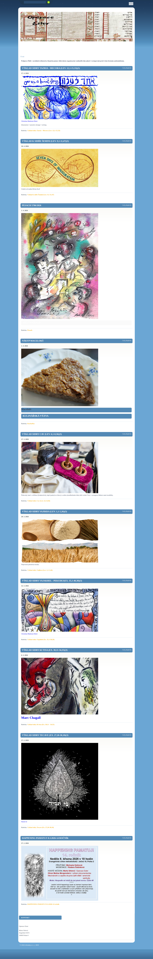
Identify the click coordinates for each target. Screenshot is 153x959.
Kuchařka (31, 423)
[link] (76, 416)
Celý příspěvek (126, 68)
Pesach (29, 330)
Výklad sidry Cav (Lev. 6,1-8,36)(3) (42, 434)
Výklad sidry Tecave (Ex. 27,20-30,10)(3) (45, 735)
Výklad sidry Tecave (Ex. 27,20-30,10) (40, 827)
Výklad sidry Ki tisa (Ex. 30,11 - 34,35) (40, 724)
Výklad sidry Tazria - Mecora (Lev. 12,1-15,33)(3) (51, 68)
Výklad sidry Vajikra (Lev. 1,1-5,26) (39, 570)
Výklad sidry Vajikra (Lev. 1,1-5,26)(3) (44, 511)
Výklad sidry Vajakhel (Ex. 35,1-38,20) (40, 639)
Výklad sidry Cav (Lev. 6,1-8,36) (38, 501)
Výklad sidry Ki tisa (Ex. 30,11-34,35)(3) (45, 650)
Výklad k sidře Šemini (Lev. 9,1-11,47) (40, 194)
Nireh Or (24, 822)
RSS (37, 945)
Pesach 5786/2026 (31, 205)
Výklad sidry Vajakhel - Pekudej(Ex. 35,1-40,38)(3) (52, 580)
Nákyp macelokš (32, 341)
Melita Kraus (31, 322)
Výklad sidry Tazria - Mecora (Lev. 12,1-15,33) (43, 130)
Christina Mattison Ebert (29, 121)
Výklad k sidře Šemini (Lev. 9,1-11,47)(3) (45, 141)
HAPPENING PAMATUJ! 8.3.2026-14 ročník (45, 838)
